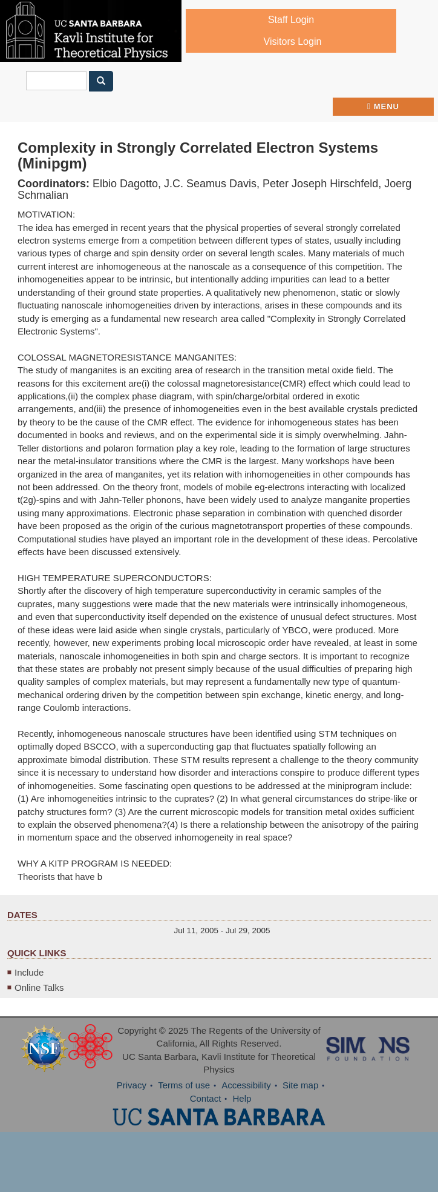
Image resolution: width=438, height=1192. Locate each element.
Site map (300, 1085)
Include (29, 972)
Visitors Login (293, 41)
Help (242, 1098)
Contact (205, 1098)
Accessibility (246, 1085)
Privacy (131, 1085)
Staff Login (291, 20)
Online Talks (39, 987)
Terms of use (184, 1085)
